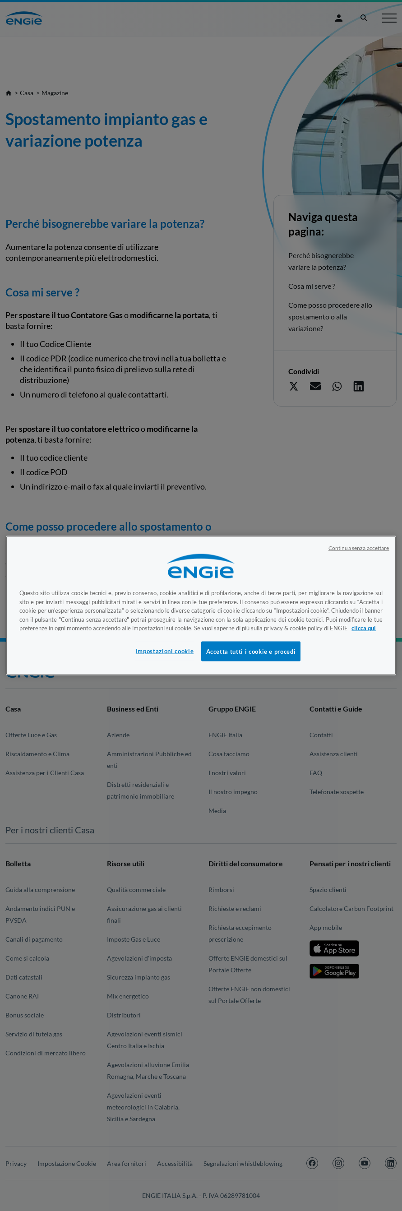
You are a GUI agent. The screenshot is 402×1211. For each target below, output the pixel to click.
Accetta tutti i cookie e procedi (251, 651)
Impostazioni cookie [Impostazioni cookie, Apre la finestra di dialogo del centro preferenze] (165, 650)
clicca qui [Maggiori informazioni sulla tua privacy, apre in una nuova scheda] (363, 628)
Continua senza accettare (358, 548)
